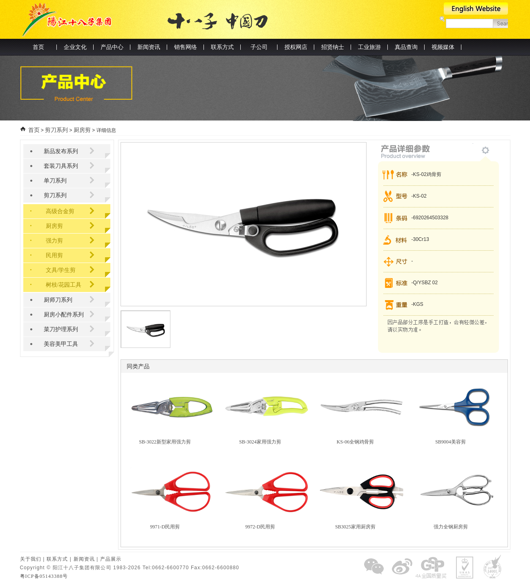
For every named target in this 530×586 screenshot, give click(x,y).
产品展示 (110, 559)
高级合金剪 (60, 211)
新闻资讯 (84, 559)
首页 (38, 47)
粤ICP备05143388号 (44, 576)
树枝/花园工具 (64, 285)
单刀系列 (55, 181)
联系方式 (57, 559)
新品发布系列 (61, 151)
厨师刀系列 (58, 300)
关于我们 (30, 559)
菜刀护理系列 (61, 329)
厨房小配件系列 (64, 315)
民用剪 (54, 255)
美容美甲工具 (61, 344)
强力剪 (54, 241)
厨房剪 (82, 130)
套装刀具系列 (61, 166)
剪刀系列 (56, 130)
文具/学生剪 (61, 270)
